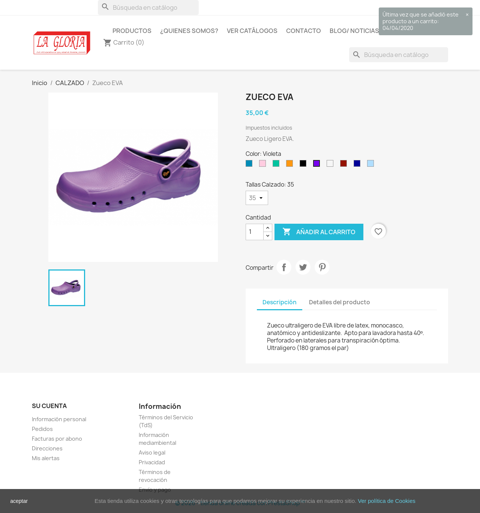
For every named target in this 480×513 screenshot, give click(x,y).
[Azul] (250, 165)
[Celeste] (372, 165)
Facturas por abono (57, 438)
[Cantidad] (255, 232)
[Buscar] (148, 7)
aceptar (19, 501)
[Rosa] (264, 165)
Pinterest (322, 267)
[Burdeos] (345, 165)
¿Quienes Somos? (189, 31)
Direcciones (47, 448)
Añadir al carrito (319, 232)
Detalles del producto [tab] (339, 302)
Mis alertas (46, 458)
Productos (132, 31)
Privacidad (152, 462)
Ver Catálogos (252, 31)
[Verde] (277, 165)
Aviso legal (152, 452)
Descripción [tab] (279, 302)
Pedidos (42, 428)
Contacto (303, 31)
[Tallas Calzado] (257, 198)
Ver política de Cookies (386, 501)
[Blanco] (331, 165)
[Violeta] (318, 165)
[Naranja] (291, 165)
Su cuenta (49, 406)
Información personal (59, 419)
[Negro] (304, 165)
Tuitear (303, 267)
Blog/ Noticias (354, 31)
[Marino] (358, 165)
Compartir (283, 267)
